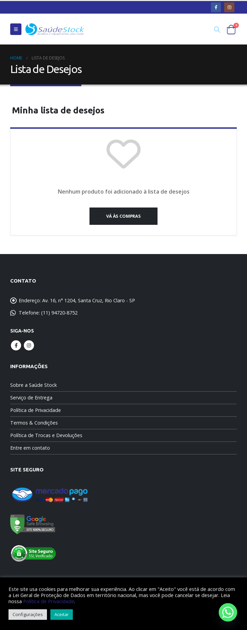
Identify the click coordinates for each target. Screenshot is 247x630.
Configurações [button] (28, 614)
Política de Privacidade (35, 410)
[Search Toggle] (217, 29)
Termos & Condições (34, 422)
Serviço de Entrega (31, 397)
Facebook (16, 345)
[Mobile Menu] (15, 29)
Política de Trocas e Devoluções (46, 435)
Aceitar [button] (61, 614)
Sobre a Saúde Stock (33, 385)
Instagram (29, 345)
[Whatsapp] (228, 612)
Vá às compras (123, 216)
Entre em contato (30, 448)
